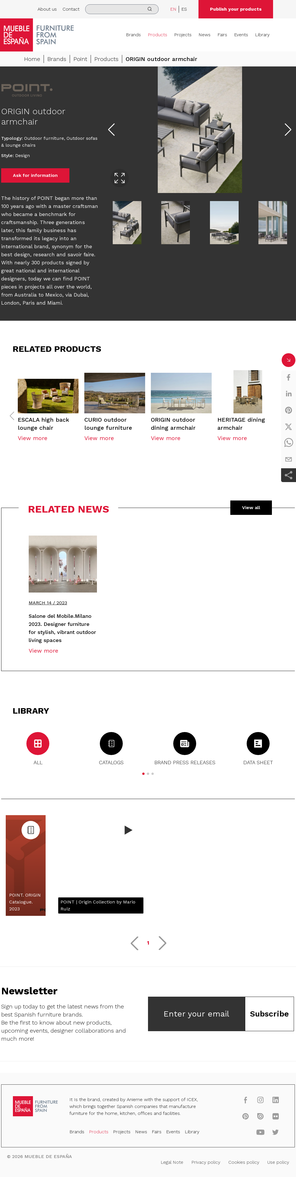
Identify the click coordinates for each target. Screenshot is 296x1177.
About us (47, 9)
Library (262, 34)
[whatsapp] (288, 443)
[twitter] (288, 426)
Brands (133, 34)
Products (157, 34)
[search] (122, 9)
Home (32, 59)
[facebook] (288, 377)
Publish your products (236, 9)
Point (80, 59)
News (204, 34)
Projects (183, 34)
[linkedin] (288, 394)
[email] (288, 459)
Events (241, 34)
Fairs (222, 34)
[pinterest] (288, 410)
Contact (71, 9)
